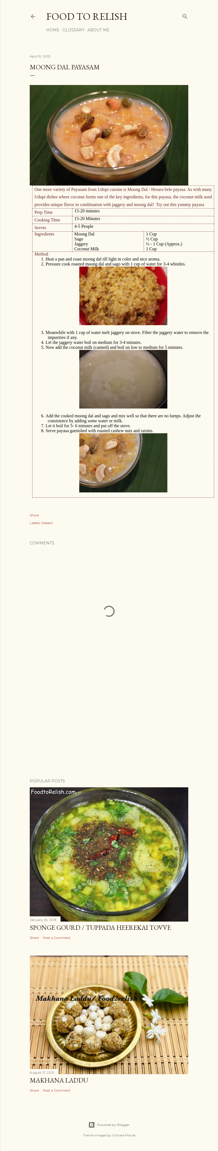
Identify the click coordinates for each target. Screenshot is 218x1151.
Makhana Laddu (59, 1080)
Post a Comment (56, 938)
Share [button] (34, 515)
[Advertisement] (109, 726)
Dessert (47, 523)
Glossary (73, 30)
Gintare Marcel (123, 1135)
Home (52, 30)
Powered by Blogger (109, 1125)
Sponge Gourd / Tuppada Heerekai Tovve (100, 927)
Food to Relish (86, 16)
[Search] (185, 15)
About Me (99, 30)
